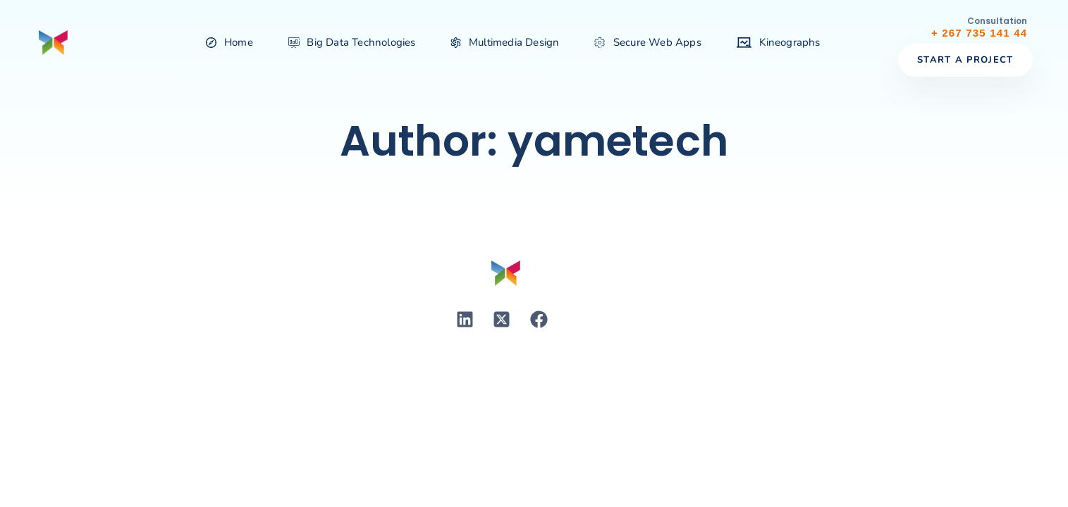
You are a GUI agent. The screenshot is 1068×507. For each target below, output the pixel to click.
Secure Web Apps (647, 42)
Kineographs (779, 42)
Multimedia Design (505, 42)
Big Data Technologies (352, 42)
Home (229, 42)
